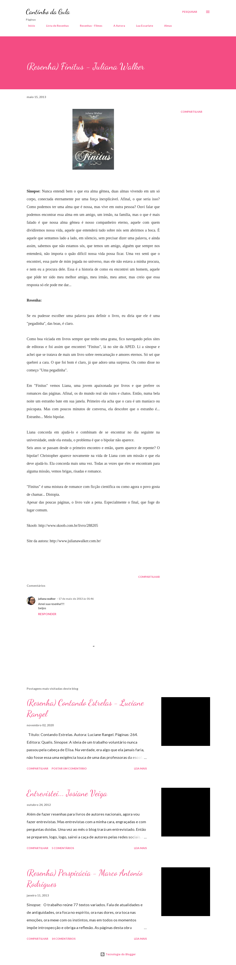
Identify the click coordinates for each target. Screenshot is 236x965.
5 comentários (63, 848)
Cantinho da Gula (48, 12)
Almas (166, 25)
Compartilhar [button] (191, 111)
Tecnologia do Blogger (118, 954)
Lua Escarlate (142, 25)
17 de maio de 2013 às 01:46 (76, 598)
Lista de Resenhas (55, 25)
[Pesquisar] (189, 11)
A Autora (117, 25)
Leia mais (140, 768)
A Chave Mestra (191, 25)
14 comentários (63, 938)
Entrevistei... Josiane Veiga (67, 793)
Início (29, 25)
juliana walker (47, 598)
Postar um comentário (69, 768)
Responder (47, 614)
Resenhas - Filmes (89, 25)
